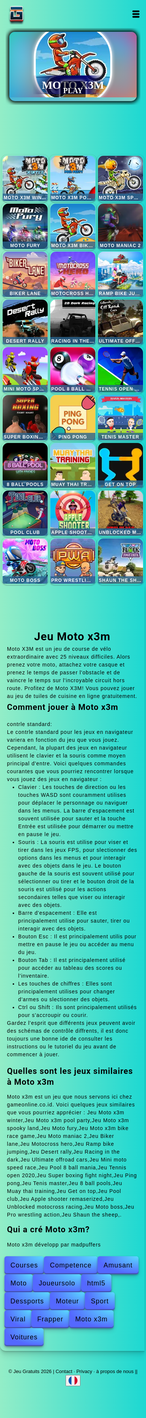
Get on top (120, 465)
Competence (71, 1265)
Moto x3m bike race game (72, 226)
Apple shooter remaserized (72, 513)
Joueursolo (57, 1283)
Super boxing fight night (25, 417)
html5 (96, 1283)
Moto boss (25, 561)
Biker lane (25, 274)
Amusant (118, 1265)
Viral (18, 1319)
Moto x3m (91, 1319)
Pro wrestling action (72, 561)
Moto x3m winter (25, 178)
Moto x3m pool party (72, 178)
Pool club (25, 513)
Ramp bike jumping (120, 274)
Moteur (67, 1301)
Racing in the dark (72, 322)
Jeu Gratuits (40, 14)
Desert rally (25, 322)
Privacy (84, 1371)
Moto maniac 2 (120, 226)
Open (135, 14)
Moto (18, 1283)
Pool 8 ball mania (72, 369)
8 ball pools (25, 465)
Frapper (50, 1319)
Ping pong (72, 417)
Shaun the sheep (120, 561)
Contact (63, 1371)
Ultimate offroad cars (120, 322)
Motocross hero (72, 274)
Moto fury (25, 226)
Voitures (24, 1337)
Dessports (27, 1301)
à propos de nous (114, 1371)
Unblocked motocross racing (120, 513)
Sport (100, 1301)
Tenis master (120, 417)
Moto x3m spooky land (120, 178)
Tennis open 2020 (120, 369)
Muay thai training (72, 465)
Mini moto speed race (25, 369)
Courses (24, 1265)
